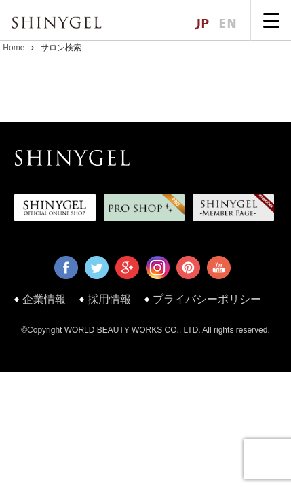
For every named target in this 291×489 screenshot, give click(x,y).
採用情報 (109, 299)
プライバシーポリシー (207, 299)
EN (227, 24)
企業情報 (44, 299)
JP (202, 24)
